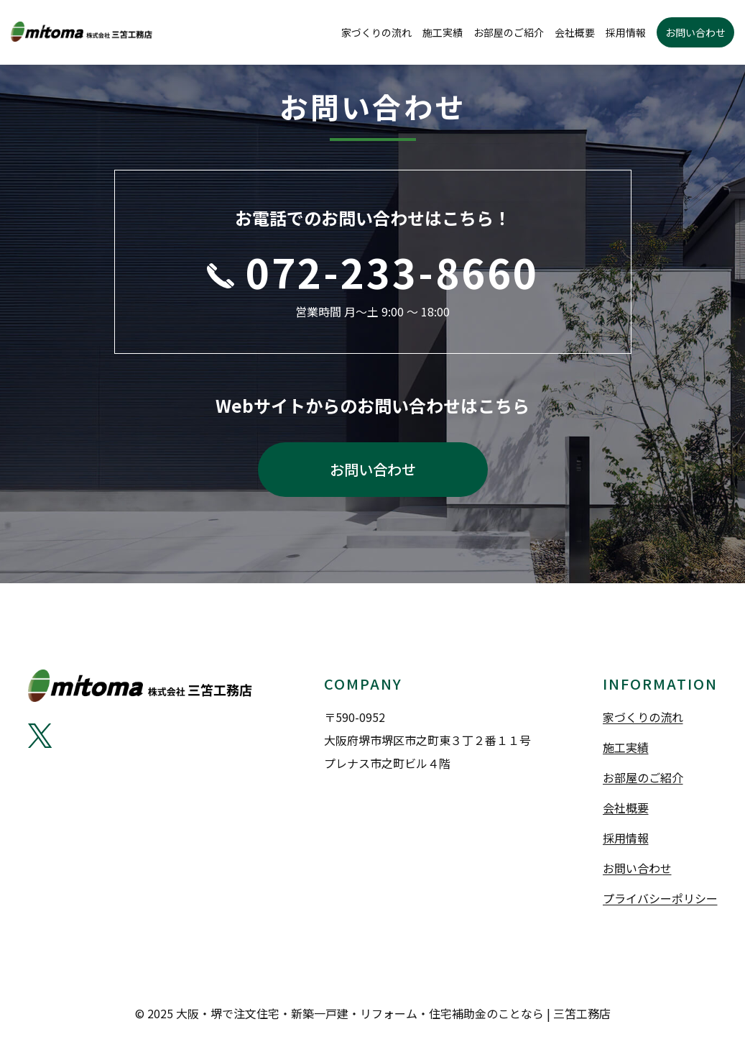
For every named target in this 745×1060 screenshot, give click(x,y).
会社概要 (575, 32)
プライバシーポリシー (660, 898)
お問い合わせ (695, 32)
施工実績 (442, 32)
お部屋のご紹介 (508, 32)
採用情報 (626, 32)
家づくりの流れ (376, 32)
